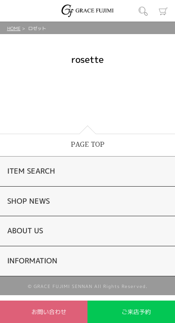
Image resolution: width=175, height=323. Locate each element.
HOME (14, 28)
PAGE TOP (88, 144)
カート (163, 11)
